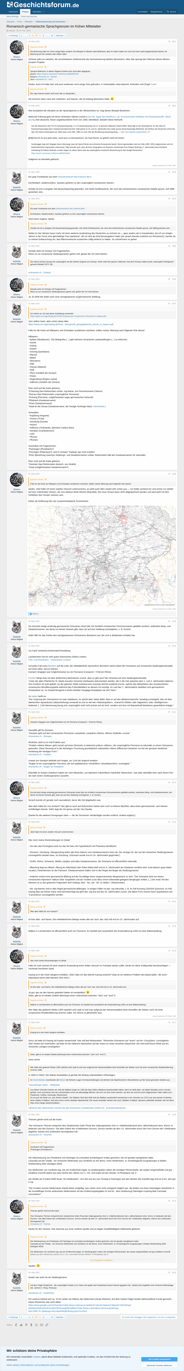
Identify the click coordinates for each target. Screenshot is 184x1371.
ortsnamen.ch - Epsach (47, 77)
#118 (174, 1115)
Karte (153, 84)
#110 (174, 646)
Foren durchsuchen (29, 16)
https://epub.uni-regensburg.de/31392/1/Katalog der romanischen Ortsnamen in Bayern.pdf (68, 316)
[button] (44, 11)
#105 (174, 246)
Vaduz (35, 696)
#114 (174, 901)
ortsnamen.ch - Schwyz (39, 272)
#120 (174, 1273)
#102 (174, 106)
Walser (62, 1080)
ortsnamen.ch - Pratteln (39, 754)
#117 (174, 1022)
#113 (174, 822)
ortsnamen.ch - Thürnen (40, 1134)
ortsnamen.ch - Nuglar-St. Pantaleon (46, 766)
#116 (174, 951)
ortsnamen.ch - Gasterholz (41, 1293)
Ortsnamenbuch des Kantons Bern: (75, 176)
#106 (174, 279)
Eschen (32, 678)
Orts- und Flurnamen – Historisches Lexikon (49, 659)
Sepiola (12, 31)
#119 (174, 1201)
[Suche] (171, 11)
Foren (25, 11)
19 (52, 35)
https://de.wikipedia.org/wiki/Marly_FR (135, 132)
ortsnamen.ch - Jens (43, 79)
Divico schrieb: (36, 827)
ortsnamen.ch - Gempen (40, 736)
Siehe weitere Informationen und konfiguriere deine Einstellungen (38, 1365)
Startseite (13, 11)
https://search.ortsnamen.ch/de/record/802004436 (50, 153)
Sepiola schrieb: (37, 47)
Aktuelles (37, 11)
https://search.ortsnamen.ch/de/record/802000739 (58, 74)
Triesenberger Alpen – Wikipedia (44, 1085)
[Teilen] (169, 41)
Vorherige (14, 35)
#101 (174, 42)
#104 (174, 199)
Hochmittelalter (39, 1080)
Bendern (52, 666)
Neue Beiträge (13, 16)
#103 (174, 172)
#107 (174, 304)
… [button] (25, 35)
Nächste (59, 35)
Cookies (36, 1357)
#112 (174, 782)
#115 (174, 926)
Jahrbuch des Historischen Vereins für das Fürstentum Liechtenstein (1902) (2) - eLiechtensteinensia (76, 1108)
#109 (174, 621)
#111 (174, 712)
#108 (174, 474)
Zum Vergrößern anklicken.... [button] (102, 1260)
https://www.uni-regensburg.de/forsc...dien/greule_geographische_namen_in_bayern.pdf (70, 324)
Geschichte (99, 406)
